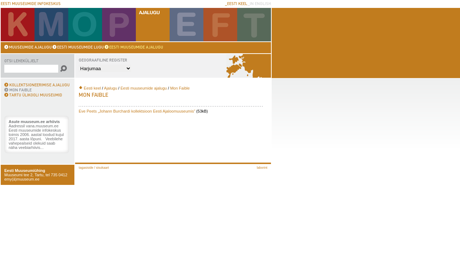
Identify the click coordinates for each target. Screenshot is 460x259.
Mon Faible (179, 88)
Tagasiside (86, 167)
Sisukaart (102, 167)
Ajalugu (110, 88)
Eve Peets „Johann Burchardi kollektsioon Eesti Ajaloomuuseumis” (137, 111)
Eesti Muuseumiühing (24, 170)
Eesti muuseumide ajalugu (143, 88)
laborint (262, 167)
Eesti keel (92, 88)
